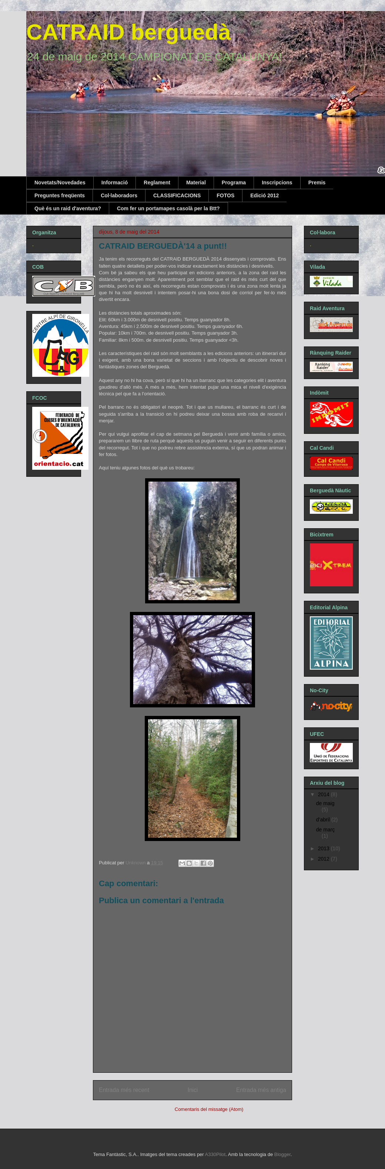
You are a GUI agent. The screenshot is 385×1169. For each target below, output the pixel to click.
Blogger (282, 1154)
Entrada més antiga (261, 1090)
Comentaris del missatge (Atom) (209, 1109)
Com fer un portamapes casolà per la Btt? (168, 208)
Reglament (157, 182)
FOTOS (225, 195)
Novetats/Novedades (60, 182)
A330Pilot (215, 1154)
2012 (324, 859)
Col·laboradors (119, 195)
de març (325, 830)
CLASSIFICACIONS (177, 195)
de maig (325, 803)
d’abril (323, 820)
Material (196, 182)
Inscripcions (277, 182)
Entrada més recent (124, 1090)
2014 (324, 794)
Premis (317, 182)
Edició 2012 (264, 195)
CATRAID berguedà (128, 32)
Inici (193, 1090)
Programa (234, 182)
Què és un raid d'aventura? (67, 208)
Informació (114, 182)
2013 (324, 848)
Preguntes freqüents (59, 195)
